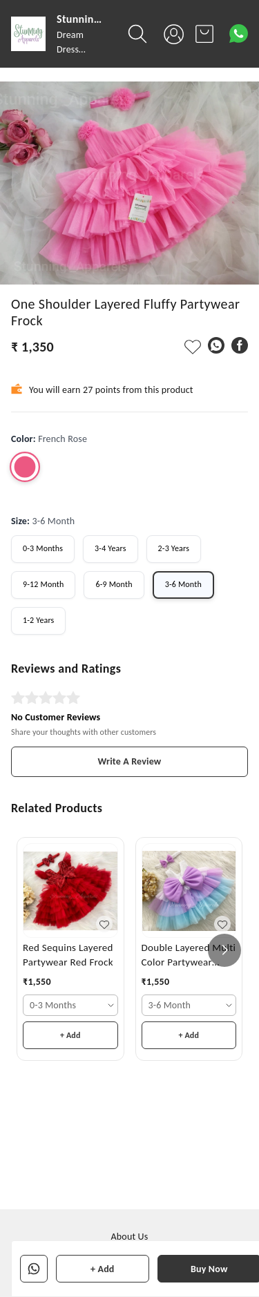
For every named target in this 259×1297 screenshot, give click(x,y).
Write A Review (130, 761)
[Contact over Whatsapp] (238, 33)
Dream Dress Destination (80, 49)
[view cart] (204, 33)
